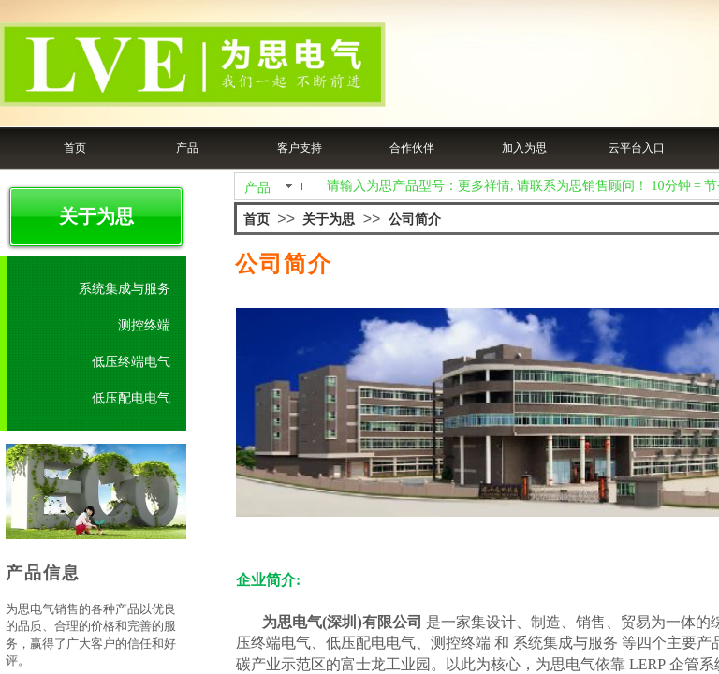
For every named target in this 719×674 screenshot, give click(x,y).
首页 (75, 147)
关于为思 (328, 219)
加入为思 (524, 147)
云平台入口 (637, 147)
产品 (187, 147)
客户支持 (299, 147)
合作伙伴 (411, 147)
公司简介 (415, 219)
